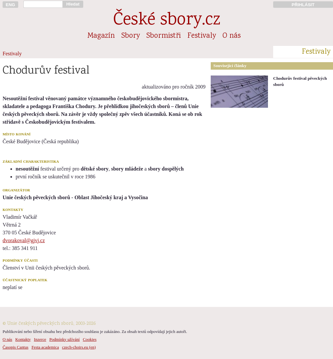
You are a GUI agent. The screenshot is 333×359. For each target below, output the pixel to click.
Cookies (90, 339)
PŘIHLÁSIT (303, 4)
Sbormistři (163, 36)
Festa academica (45, 347)
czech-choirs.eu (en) (79, 347)
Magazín (101, 36)
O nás (231, 36)
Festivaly (201, 36)
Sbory (130, 36)
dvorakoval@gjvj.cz (24, 240)
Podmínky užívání (64, 339)
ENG (10, 4)
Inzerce (40, 339)
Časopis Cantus (15, 347)
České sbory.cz (166, 21)
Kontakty (23, 339)
